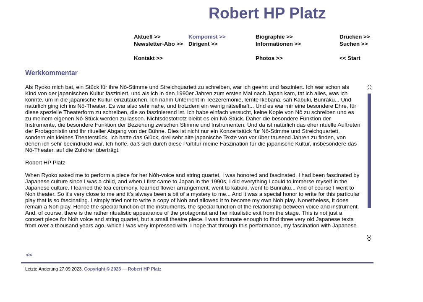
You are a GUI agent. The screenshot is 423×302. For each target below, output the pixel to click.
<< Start (349, 58)
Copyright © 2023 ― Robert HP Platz (122, 268)
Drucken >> (354, 37)
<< (29, 255)
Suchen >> (353, 44)
